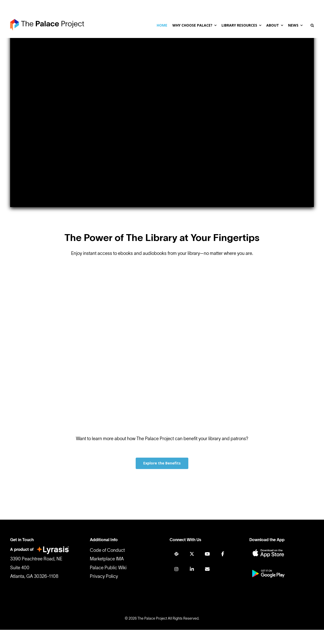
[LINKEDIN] (192, 569)
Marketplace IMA (107, 559)
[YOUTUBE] (207, 554)
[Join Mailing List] (207, 569)
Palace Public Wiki (108, 568)
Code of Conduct (107, 551)
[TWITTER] (192, 554)
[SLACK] (176, 554)
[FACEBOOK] (222, 554)
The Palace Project (152, 619)
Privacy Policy (104, 577)
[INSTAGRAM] (176, 569)
